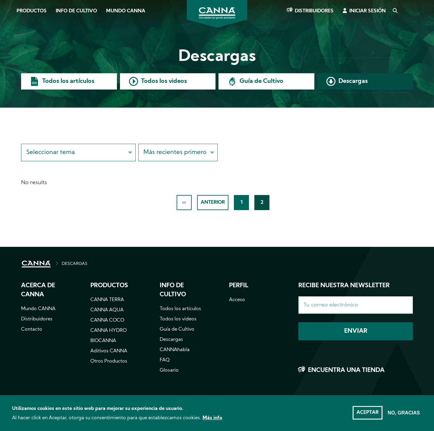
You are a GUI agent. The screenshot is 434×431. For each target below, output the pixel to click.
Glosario (169, 370)
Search (394, 11)
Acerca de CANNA (38, 290)
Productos (32, 11)
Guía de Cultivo (261, 81)
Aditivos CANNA (108, 351)
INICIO (36, 264)
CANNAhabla (175, 350)
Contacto (31, 329)
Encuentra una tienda (346, 370)
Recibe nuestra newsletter (344, 286)
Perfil (238, 286)
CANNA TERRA (107, 299)
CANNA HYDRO (108, 330)
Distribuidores (314, 11)
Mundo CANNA (125, 11)
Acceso (237, 299)
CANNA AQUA (107, 310)
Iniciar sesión (367, 11)
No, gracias (404, 416)
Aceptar (368, 416)
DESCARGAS (74, 264)
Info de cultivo (76, 11)
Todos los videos (164, 81)
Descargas (353, 81)
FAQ (165, 360)
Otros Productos (108, 361)
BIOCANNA (103, 340)
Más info (212, 421)
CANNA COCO (107, 320)
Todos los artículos (68, 81)
